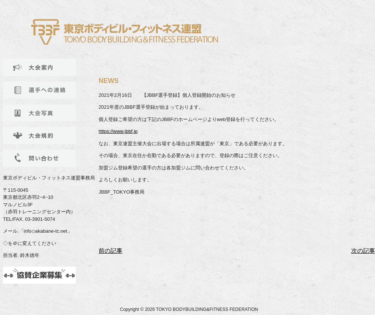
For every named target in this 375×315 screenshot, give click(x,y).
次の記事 (363, 251)
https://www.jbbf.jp (118, 131)
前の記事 (110, 251)
